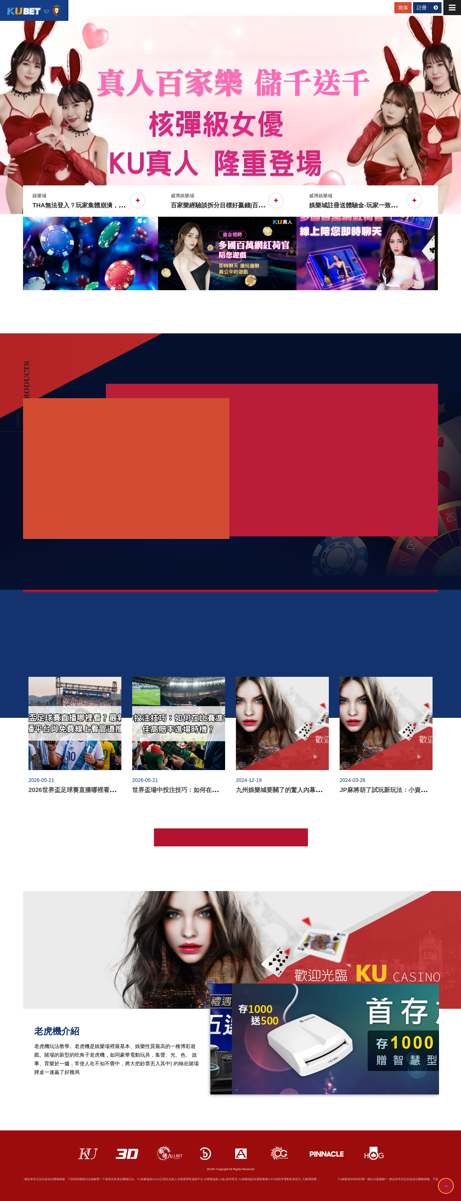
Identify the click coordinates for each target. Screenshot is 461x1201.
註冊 (427, 7)
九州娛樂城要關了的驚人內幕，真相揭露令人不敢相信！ (312, 790)
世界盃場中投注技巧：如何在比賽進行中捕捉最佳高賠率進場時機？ (224, 790)
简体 (403, 7)
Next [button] (443, 238)
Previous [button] (17, 238)
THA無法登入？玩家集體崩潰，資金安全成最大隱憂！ (109, 205)
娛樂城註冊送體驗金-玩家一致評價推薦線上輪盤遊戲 (383, 205)
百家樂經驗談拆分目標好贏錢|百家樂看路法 (233, 205)
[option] (230, 114)
